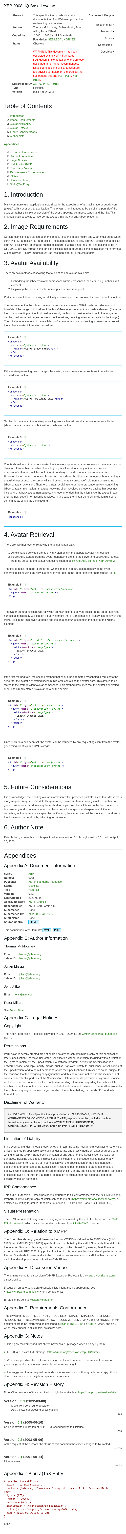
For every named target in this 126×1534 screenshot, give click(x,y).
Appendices (11, 144)
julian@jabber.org (29, 974)
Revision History (20, 180)
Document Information (24, 152)
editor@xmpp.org (41, 1299)
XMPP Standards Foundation (45, 881)
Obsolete (33, 885)
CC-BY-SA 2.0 (81, 1223)
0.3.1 (21, 1401)
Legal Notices (19, 160)
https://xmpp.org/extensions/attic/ (97, 1392)
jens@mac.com (24, 994)
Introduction (17, 115)
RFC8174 (90, 1323)
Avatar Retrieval (19, 128)
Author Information (22, 156)
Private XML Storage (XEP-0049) (92, 560)
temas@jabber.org (30, 954)
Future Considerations (23, 132)
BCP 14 (65, 1323)
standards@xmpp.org (102, 1275)
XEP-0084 (65, 75)
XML (47, 930)
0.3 (19, 1422)
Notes (14, 176)
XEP (31, 873)
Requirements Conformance (27, 172)
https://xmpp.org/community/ (22, 1291)
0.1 (19, 1457)
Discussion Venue (21, 168)
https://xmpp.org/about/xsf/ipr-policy (93, 1199)
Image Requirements (22, 120)
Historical (33, 889)
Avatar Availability (20, 124)
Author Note (17, 136)
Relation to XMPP (21, 164)
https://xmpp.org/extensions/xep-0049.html (73, 1352)
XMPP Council (37, 901)
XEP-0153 (53, 83)
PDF (56, 930)
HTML (33, 922)
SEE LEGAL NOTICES (61, 39)
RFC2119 (76, 1323)
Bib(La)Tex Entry (19, 184)
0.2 (19, 1440)
